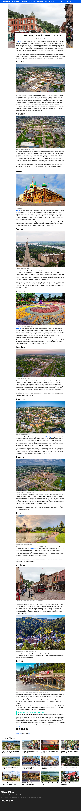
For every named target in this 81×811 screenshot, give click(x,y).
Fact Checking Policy (25, 797)
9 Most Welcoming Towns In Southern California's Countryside (29, 768)
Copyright (14, 797)
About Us (18, 797)
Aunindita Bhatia (19, 733)
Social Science (49, 1)
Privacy (10, 797)
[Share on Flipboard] (17, 729)
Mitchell (18, 210)
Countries (24, 1)
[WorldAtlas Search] (79, 1)
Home (2, 797)
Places (29, 733)
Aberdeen (18, 328)
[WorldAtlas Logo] (6, 1)
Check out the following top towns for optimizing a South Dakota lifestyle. (39, 714)
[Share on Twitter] (22, 729)
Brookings (49, 437)
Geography (32, 1)
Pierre (32, 548)
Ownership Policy (40, 797)
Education (40, 1)
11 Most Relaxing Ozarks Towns (70, 767)
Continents (15, 1)
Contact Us (6, 797)
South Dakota (20, 41)
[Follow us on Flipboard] (2, 800)
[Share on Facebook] (20, 729)
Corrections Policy (32, 797)
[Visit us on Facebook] (4, 800)
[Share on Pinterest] (24, 729)
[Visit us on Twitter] (7, 800)
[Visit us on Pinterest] (9, 800)
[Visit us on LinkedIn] (12, 800)
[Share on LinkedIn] (27, 729)
